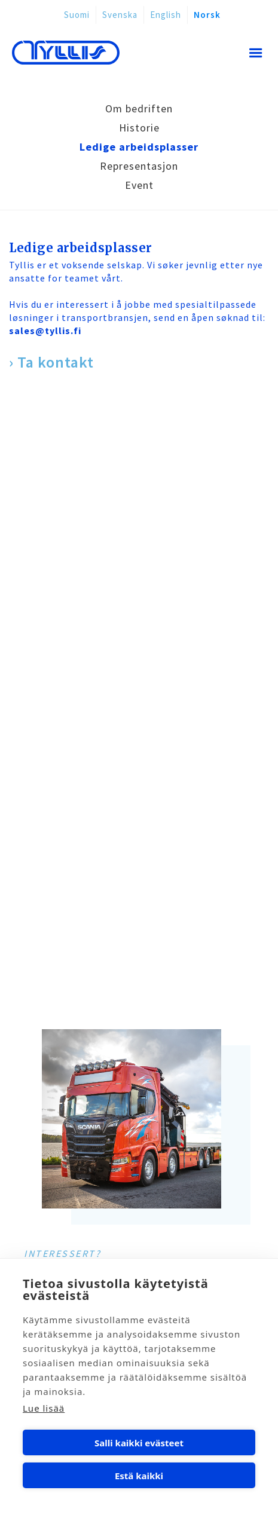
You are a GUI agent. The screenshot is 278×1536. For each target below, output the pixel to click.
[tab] (139, 108)
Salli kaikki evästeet (139, 1443)
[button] (253, 54)
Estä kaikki (139, 1476)
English (165, 14)
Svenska (120, 14)
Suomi (77, 14)
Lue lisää (44, 1408)
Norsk (207, 14)
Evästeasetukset (139, 1508)
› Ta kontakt (51, 362)
